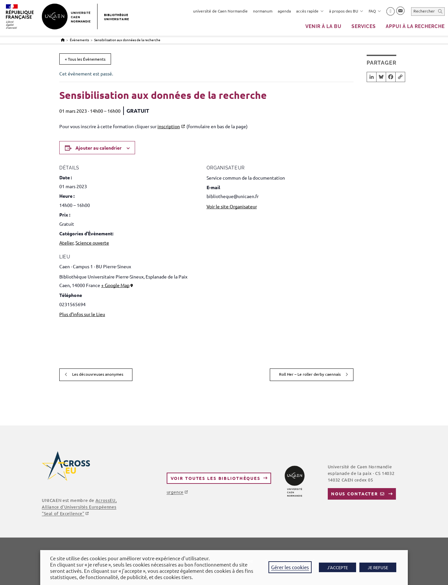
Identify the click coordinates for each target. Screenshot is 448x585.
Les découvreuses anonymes (97, 374)
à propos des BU (346, 11)
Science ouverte (92, 243)
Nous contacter (354, 493)
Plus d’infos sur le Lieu (82, 314)
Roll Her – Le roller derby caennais (310, 374)
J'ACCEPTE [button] (337, 567)
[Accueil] (63, 39)
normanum (262, 11)
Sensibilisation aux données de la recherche (127, 39)
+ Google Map (115, 285)
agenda (284, 11)
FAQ (375, 11)
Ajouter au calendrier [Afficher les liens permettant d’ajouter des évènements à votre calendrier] (98, 148)
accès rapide (310, 11)
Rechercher (424, 11)
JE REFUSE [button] (378, 567)
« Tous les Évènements (85, 59)
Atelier (66, 243)
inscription (168, 126)
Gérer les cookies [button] (290, 567)
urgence (175, 492)
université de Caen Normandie (220, 11)
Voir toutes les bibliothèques (216, 478)
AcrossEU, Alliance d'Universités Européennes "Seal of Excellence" (79, 506)
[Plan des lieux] (318, 305)
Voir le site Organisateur (232, 206)
